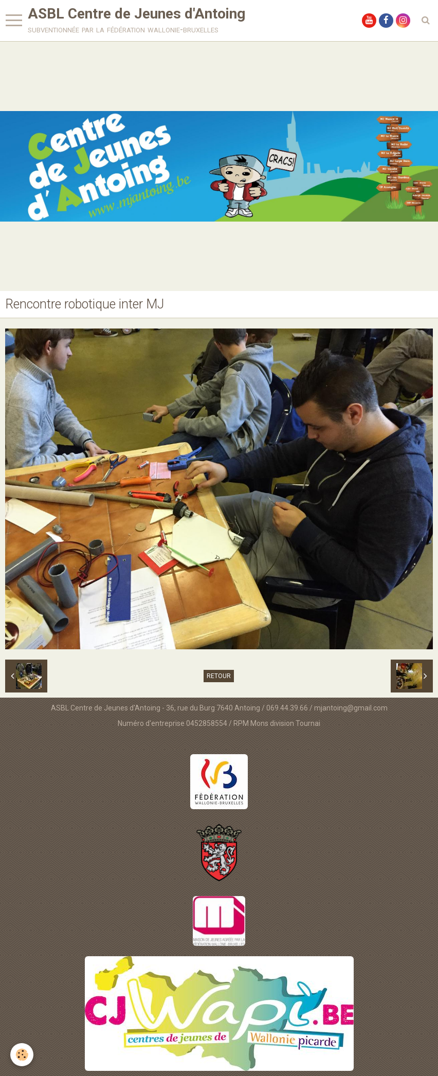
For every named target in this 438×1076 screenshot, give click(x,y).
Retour (219, 676)
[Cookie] (21, 1054)
